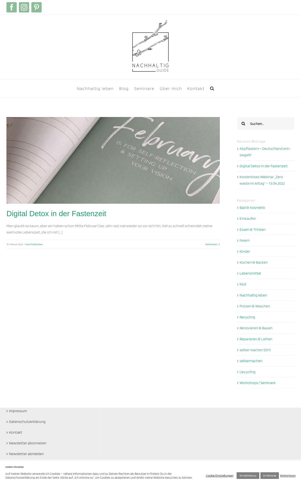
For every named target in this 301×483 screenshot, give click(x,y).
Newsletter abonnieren (27, 443)
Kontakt (15, 432)
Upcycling (247, 371)
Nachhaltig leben (34, 244)
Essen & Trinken (253, 229)
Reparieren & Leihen (256, 339)
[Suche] (243, 123)
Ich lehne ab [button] (269, 475)
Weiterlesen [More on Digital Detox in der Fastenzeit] (211, 244)
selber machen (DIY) (255, 350)
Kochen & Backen (254, 262)
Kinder (245, 251)
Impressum (18, 411)
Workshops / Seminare (257, 382)
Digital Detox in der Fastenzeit (56, 213)
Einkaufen (248, 218)
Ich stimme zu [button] (248, 475)
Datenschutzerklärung (27, 421)
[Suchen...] (266, 123)
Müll (243, 284)
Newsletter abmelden (26, 453)
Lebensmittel (250, 273)
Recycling (247, 317)
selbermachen (251, 360)
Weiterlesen (288, 476)
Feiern (245, 240)
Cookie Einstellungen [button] (219, 476)
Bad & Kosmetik (252, 207)
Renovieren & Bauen (256, 328)
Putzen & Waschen (255, 306)
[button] (212, 88)
